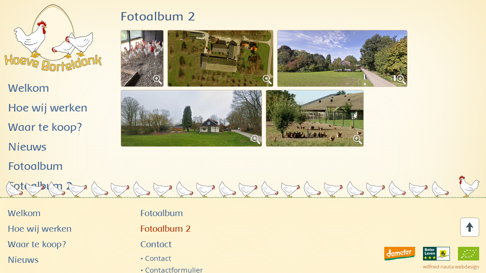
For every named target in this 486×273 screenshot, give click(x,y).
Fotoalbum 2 (165, 215)
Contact (156, 230)
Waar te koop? (45, 127)
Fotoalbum (161, 199)
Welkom (28, 88)
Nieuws (27, 147)
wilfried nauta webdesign (451, 252)
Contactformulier (174, 255)
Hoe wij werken (48, 108)
